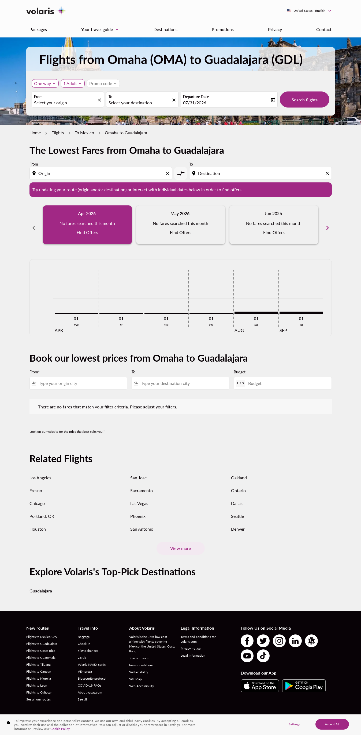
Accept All (332, 724)
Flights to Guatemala (40, 652)
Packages (38, 29)
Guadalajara (40, 584)
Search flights (305, 99)
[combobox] (65, 102)
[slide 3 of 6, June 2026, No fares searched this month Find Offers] (273, 224)
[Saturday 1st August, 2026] (256, 306)
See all (82, 693)
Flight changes (88, 645)
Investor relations (141, 659)
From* (34, 366)
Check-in (84, 638)
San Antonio (141, 523)
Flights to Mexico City (41, 631)
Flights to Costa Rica (40, 645)
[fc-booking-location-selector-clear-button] (100, 100)
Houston (37, 523)
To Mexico (84, 132)
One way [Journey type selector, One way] (42, 83)
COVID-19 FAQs (89, 679)
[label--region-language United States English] (309, 10)
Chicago (37, 497)
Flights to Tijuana (38, 659)
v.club (82, 652)
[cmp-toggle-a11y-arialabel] (180, 173)
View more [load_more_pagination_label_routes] (180, 542)
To (110, 96)
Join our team (138, 652)
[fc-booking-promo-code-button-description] (100, 83)
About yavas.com (90, 686)
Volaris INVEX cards (92, 659)
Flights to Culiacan (39, 686)
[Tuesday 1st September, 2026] (301, 306)
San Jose (138, 471)
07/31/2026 (194, 102)
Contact (324, 29)
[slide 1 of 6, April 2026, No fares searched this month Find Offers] (87, 224)
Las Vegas (139, 497)
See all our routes (38, 693)
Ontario (238, 484)
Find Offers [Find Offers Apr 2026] (87, 232)
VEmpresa (85, 666)
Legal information (193, 650)
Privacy (275, 29)
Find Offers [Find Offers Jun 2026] (274, 232)
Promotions (223, 29)
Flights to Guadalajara (41, 638)
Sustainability (138, 666)
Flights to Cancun (38, 666)
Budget (239, 366)
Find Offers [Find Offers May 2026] (180, 232)
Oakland (239, 471)
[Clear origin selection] (168, 173)
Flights (57, 132)
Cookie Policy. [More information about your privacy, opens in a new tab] (60, 729)
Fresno (35, 484)
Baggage (84, 631)
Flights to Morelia (38, 673)
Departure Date (196, 96)
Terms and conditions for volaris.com (198, 633)
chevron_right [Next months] (327, 224)
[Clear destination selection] (328, 173)
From (38, 96)
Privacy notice (190, 643)
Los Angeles (40, 471)
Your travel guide (101, 29)
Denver (238, 523)
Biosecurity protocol (92, 673)
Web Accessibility (141, 680)
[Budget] (287, 377)
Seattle (237, 510)
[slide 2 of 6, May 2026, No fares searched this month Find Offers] (180, 224)
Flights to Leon (36, 679)
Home (35, 132)
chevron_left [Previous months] (33, 224)
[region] (180, 724)
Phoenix (138, 510)
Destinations (165, 29)
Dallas (237, 497)
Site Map (135, 673)
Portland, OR (41, 510)
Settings (294, 724)
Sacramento (141, 484)
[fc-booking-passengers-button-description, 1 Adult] (70, 83)
